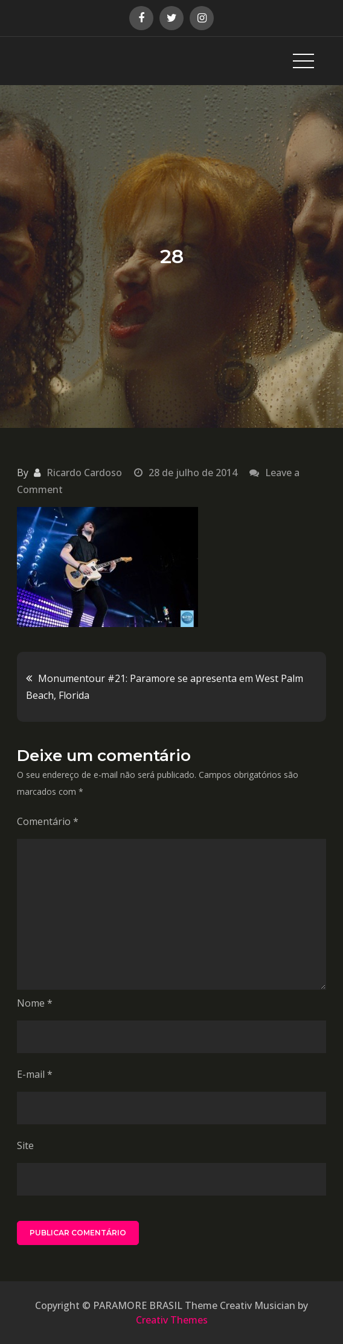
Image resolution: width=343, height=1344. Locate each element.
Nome (35, 1003)
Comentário (48, 821)
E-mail (35, 1074)
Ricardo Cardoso (84, 472)
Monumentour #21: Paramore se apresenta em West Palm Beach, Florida (164, 687)
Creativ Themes (172, 1319)
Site (25, 1145)
